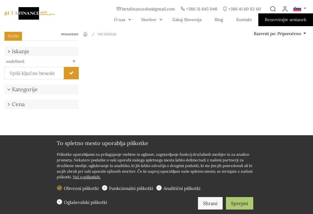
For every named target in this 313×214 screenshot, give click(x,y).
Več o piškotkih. (87, 177)
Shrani (210, 203)
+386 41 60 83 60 (242, 9)
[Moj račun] (285, 9)
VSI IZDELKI (107, 34)
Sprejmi (239, 203)
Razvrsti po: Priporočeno (278, 33)
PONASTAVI (69, 34)
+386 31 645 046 (199, 9)
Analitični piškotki (181, 188)
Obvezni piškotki (81, 188)
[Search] (273, 9)
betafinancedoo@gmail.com (146, 9)
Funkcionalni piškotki (131, 188)
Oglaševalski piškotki (85, 202)
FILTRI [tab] (13, 36)
